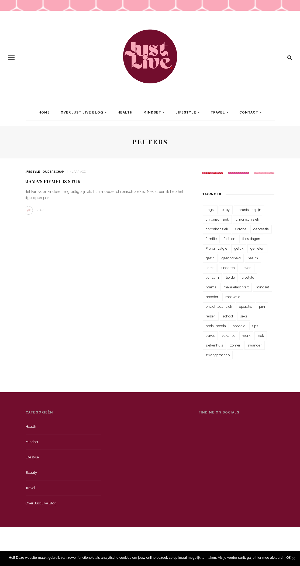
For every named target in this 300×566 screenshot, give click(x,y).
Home (44, 112)
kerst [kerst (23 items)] (209, 268)
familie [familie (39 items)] (211, 239)
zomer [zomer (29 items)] (235, 345)
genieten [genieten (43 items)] (257, 248)
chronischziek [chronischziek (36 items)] (217, 229)
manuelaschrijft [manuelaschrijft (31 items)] (236, 287)
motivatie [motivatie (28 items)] (232, 297)
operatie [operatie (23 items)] (245, 307)
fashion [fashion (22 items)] (229, 239)
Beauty (31, 473)
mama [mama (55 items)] (211, 287)
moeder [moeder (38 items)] (212, 297)
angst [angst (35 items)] (210, 210)
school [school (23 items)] (228, 316)
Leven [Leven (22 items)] (246, 268)
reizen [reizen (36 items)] (211, 316)
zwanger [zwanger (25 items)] (254, 345)
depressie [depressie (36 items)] (261, 229)
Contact (248, 112)
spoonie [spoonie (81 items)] (239, 326)
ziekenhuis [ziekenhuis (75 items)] (214, 345)
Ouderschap (53, 172)
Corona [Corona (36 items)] (240, 229)
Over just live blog (41, 503)
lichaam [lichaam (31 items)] (212, 277)
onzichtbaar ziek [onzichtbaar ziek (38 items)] (219, 307)
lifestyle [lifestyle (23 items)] (248, 277)
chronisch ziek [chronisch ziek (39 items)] (247, 219)
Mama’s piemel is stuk (52, 181)
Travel (218, 112)
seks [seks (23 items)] (243, 316)
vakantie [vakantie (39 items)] (228, 336)
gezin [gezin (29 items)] (210, 258)
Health (125, 112)
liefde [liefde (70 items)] (230, 277)
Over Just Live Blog (82, 112)
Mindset (152, 112)
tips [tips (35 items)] (255, 326)
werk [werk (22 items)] (246, 336)
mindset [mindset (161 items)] (262, 287)
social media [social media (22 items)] (216, 326)
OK (288, 558)
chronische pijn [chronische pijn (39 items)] (249, 210)
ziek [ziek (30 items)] (260, 336)
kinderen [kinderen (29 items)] (227, 268)
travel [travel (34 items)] (210, 336)
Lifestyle (185, 112)
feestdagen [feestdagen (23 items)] (251, 239)
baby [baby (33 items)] (226, 210)
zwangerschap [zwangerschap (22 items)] (218, 355)
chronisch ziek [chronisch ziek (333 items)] (217, 219)
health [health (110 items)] (253, 258)
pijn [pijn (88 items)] (262, 307)
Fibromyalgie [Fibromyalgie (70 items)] (216, 248)
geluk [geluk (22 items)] (238, 248)
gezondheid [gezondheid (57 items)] (231, 258)
